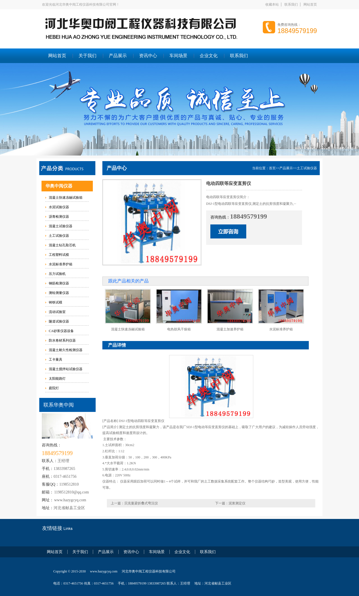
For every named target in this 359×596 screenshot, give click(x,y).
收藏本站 (272, 4)
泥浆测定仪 (237, 503)
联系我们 (291, 4)
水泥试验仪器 (59, 207)
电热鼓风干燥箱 (179, 329)
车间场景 (178, 55)
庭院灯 (54, 388)
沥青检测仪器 (59, 217)
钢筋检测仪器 (59, 283)
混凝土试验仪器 (60, 226)
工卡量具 (55, 359)
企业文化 (209, 55)
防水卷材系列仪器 (62, 340)
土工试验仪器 (59, 236)
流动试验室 (57, 312)
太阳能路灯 (57, 379)
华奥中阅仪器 (58, 186)
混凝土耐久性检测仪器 (65, 350)
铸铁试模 (55, 302)
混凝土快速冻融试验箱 (65, 198)
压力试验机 (57, 274)
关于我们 (87, 55)
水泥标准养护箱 (60, 264)
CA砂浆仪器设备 (61, 331)
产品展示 (118, 55)
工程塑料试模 (59, 255)
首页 (272, 168)
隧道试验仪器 (59, 321)
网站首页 (310, 4)
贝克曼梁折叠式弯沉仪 (141, 503)
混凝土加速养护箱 (230, 329)
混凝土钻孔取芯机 (62, 245)
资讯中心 (148, 55)
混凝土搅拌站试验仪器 (65, 369)
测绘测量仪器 (59, 293)
